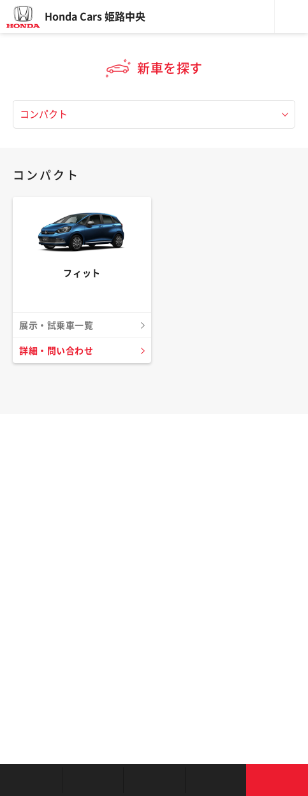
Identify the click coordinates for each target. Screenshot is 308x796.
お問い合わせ (277, 780)
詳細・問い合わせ (56, 350)
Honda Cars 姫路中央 (95, 16)
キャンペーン (216, 780)
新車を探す (93, 780)
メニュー (291, 16)
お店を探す (31, 780)
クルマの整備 (154, 780)
